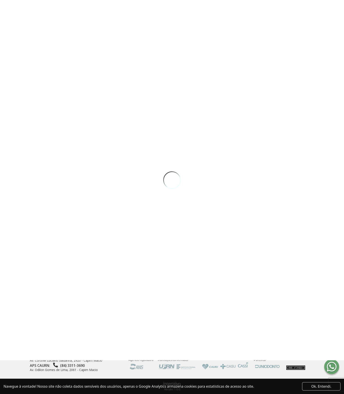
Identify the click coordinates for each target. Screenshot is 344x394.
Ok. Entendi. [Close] (321, 386)
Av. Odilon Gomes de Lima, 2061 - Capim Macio (64, 370)
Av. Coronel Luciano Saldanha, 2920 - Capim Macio (66, 360)
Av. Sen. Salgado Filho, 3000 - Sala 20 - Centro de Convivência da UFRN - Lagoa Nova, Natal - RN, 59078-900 (73, 348)
